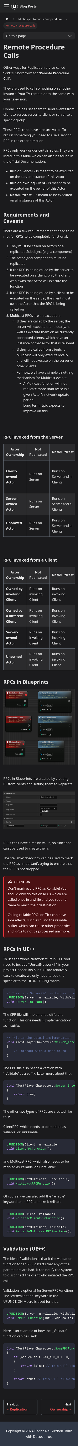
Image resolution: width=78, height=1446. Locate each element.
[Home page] (7, 19)
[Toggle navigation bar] (6, 6)
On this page (16, 36)
